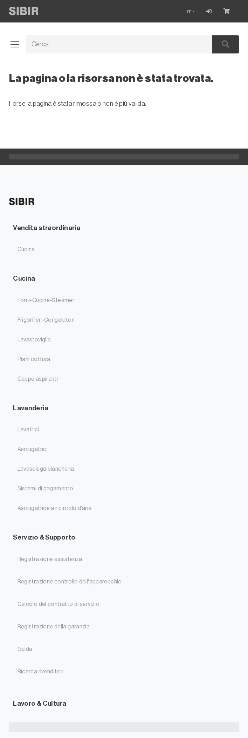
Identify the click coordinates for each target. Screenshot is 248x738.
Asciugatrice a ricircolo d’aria (55, 508)
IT (189, 11)
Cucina (26, 249)
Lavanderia (30, 408)
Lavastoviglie (34, 339)
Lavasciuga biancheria (46, 469)
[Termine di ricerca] (111, 44)
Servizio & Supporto (44, 537)
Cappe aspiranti (38, 379)
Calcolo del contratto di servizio (59, 604)
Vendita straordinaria (46, 227)
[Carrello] (228, 11)
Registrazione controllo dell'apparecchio (70, 581)
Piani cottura (34, 359)
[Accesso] (209, 11)
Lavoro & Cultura (39, 703)
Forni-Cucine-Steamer (46, 300)
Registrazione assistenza (50, 559)
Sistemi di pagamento (46, 488)
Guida (25, 649)
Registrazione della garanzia (54, 626)
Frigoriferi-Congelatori (46, 320)
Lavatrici (28, 429)
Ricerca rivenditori (41, 671)
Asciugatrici (33, 449)
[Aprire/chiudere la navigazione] (17, 44)
